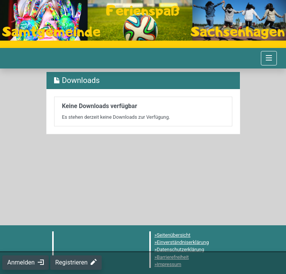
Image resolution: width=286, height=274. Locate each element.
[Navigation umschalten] (269, 58)
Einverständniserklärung (183, 242)
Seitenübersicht (174, 235)
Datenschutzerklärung (181, 249)
